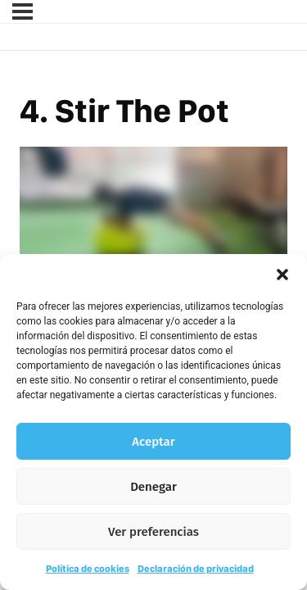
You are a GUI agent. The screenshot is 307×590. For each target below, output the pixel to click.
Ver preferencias (153, 531)
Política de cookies (87, 568)
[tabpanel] (153, 222)
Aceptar (153, 441)
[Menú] (22, 11)
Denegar (153, 486)
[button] (282, 274)
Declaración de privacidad (196, 568)
